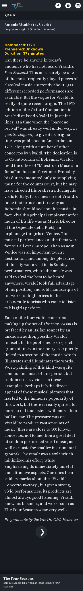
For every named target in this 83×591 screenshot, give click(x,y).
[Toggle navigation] (4, 5)
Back (11, 15)
